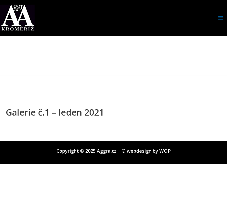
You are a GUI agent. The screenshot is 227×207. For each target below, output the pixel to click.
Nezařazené (42, 123)
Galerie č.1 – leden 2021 (55, 112)
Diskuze (15, 123)
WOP (165, 150)
